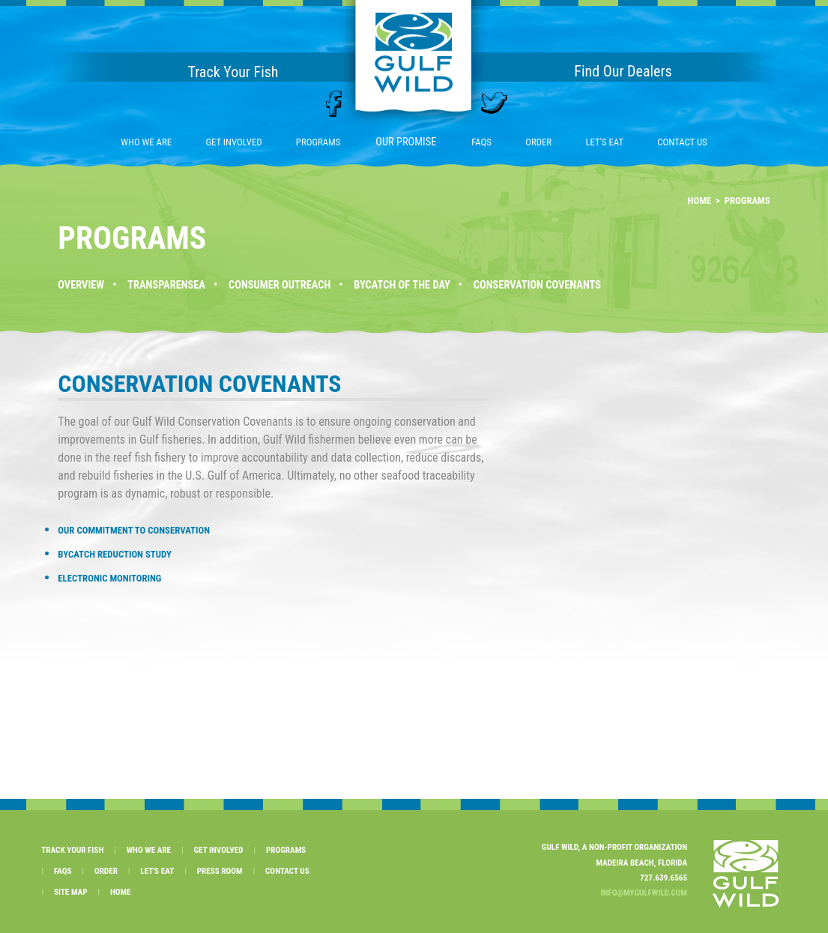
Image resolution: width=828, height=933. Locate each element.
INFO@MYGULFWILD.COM (643, 893)
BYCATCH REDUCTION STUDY (115, 554)
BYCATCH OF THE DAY (402, 285)
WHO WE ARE (146, 142)
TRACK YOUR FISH (72, 850)
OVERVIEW (81, 285)
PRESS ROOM (220, 871)
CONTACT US (682, 142)
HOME (700, 200)
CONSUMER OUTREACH (279, 285)
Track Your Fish (232, 72)
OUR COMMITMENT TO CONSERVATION (134, 530)
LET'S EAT (604, 142)
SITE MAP (71, 892)
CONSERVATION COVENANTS (537, 285)
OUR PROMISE (405, 142)
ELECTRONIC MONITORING (109, 578)
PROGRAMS (318, 142)
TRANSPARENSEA (166, 285)
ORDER (538, 142)
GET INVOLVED (233, 142)
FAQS (481, 142)
